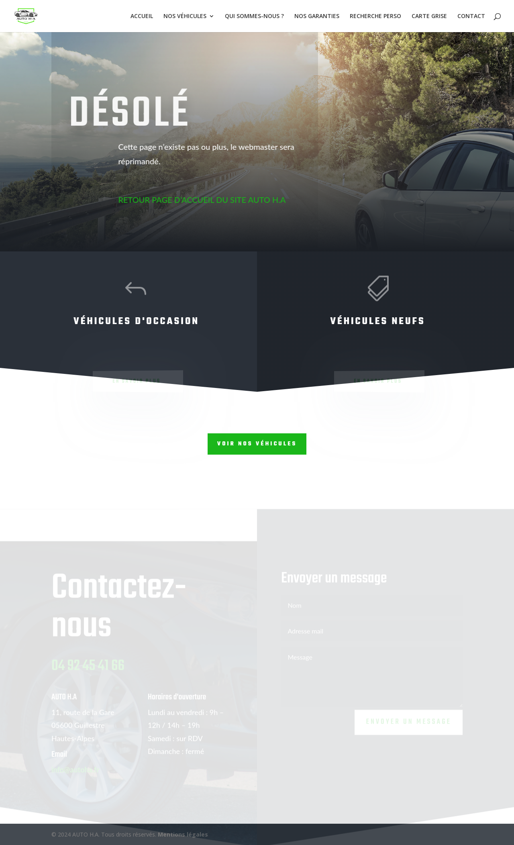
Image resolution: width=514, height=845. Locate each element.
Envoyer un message (408, 726)
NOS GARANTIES (316, 16)
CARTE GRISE (429, 16)
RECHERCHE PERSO (375, 16)
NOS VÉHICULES (184, 16)
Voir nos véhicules (257, 444)
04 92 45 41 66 (87, 669)
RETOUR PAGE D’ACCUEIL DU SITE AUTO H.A (195, 199)
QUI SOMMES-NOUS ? (254, 16)
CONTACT (471, 16)
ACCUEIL (142, 16)
